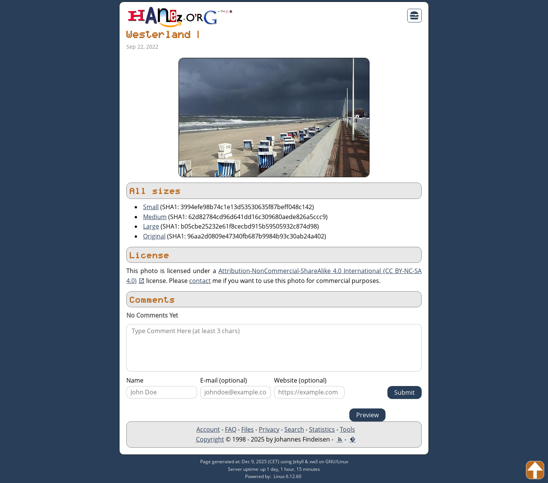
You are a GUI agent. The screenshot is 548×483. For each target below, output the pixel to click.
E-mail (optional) (223, 380)
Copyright (210, 439)
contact (200, 280)
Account (208, 429)
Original (154, 236)
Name (134, 380)
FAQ (230, 429)
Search (294, 429)
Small (151, 207)
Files (247, 429)
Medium (155, 217)
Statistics (322, 429)
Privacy (269, 429)
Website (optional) (300, 380)
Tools (347, 429)
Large (151, 226)
